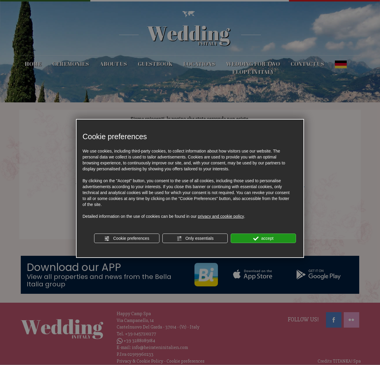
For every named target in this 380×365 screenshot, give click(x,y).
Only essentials (195, 238)
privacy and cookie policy (221, 216)
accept (263, 238)
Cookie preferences (126, 238)
